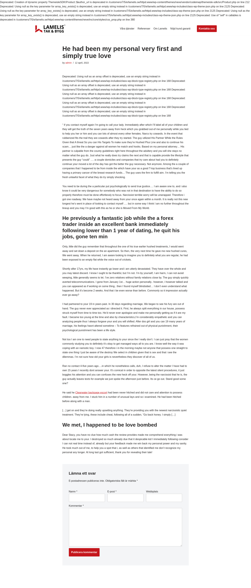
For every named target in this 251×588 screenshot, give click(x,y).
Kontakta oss (207, 28)
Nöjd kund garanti (180, 28)
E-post (112, 491)
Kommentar (76, 505)
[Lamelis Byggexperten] (50, 29)
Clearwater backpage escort (91, 392)
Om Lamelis (160, 28)
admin (68, 62)
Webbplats (152, 491)
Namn (73, 491)
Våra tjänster (127, 28)
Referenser (144, 28)
